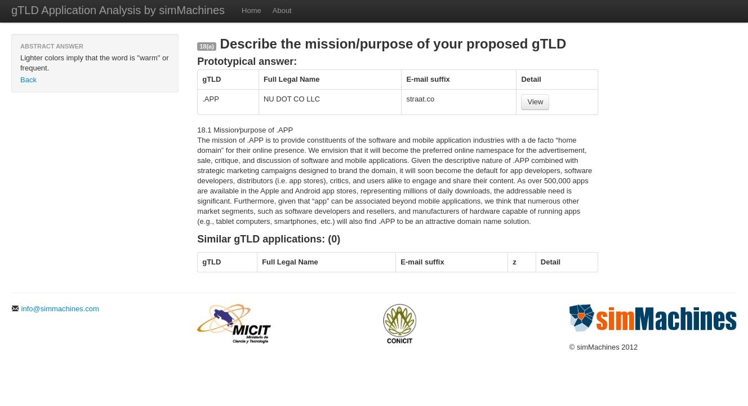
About (282, 10)
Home (251, 10)
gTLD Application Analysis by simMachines (118, 10)
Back (28, 80)
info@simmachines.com (55, 308)
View (535, 102)
